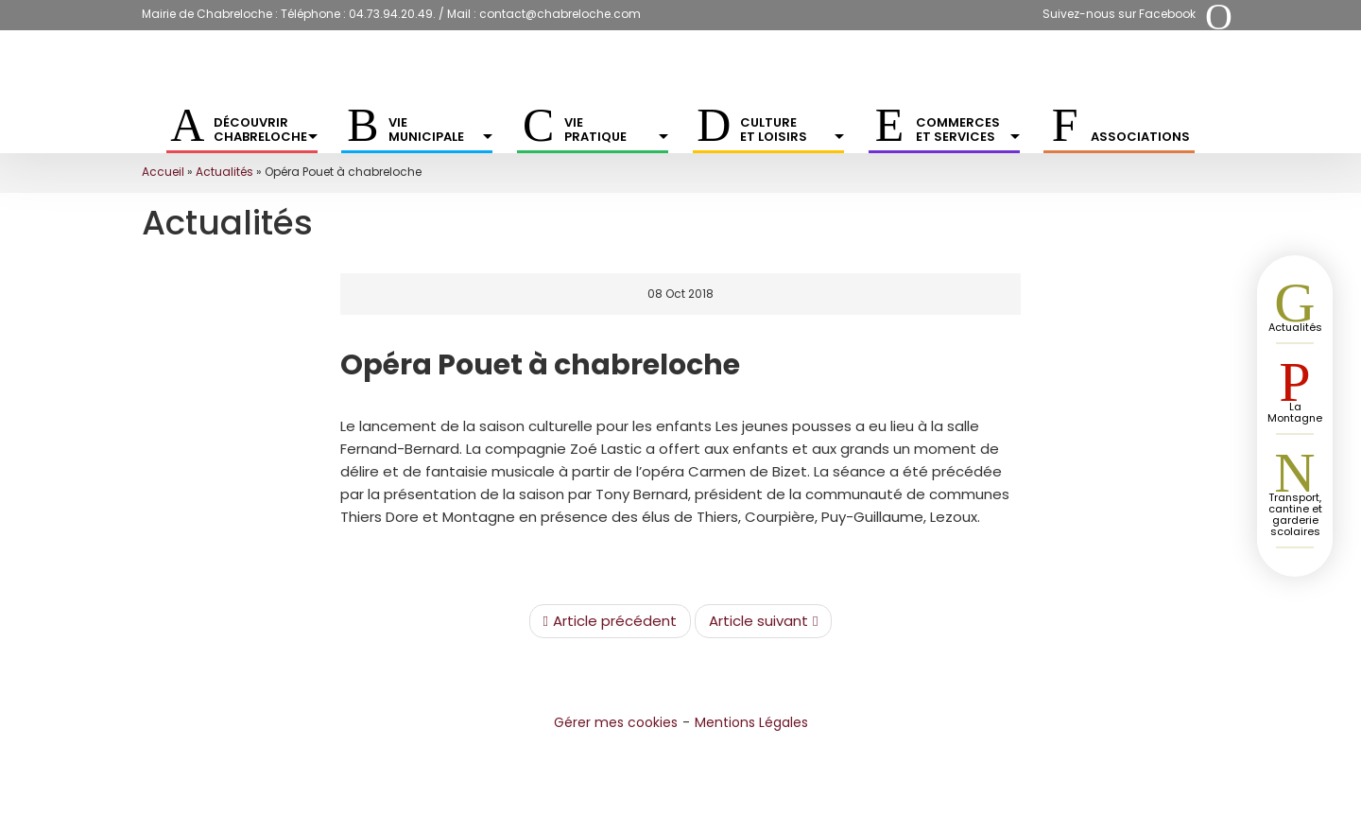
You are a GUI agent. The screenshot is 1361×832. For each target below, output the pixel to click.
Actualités (224, 172)
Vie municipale (440, 129)
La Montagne (1294, 412)
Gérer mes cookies (616, 722)
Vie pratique (616, 129)
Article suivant (763, 621)
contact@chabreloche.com (560, 14)
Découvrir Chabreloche (266, 129)
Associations (1140, 137)
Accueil (163, 172)
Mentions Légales (751, 722)
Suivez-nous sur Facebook (1119, 14)
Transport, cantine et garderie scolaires (1295, 514)
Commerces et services (968, 129)
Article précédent (610, 621)
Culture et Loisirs (792, 129)
